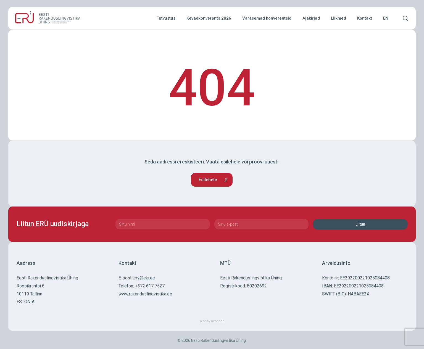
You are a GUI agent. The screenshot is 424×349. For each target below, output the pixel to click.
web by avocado (212, 321)
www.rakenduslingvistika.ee (145, 294)
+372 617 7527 (150, 286)
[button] (212, 180)
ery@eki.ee (144, 278)
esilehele (230, 162)
